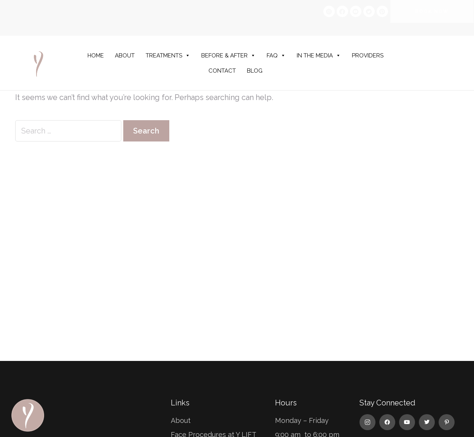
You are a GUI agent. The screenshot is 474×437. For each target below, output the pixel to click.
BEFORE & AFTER (228, 55)
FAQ (276, 55)
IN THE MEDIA (319, 55)
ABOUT (125, 55)
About (181, 420)
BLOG (254, 70)
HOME (95, 55)
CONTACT (222, 70)
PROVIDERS (367, 55)
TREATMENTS (168, 55)
